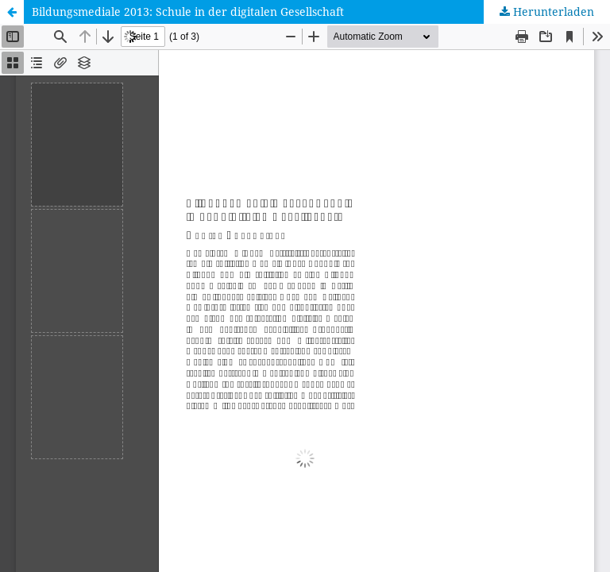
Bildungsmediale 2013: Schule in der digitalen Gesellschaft (188, 11)
